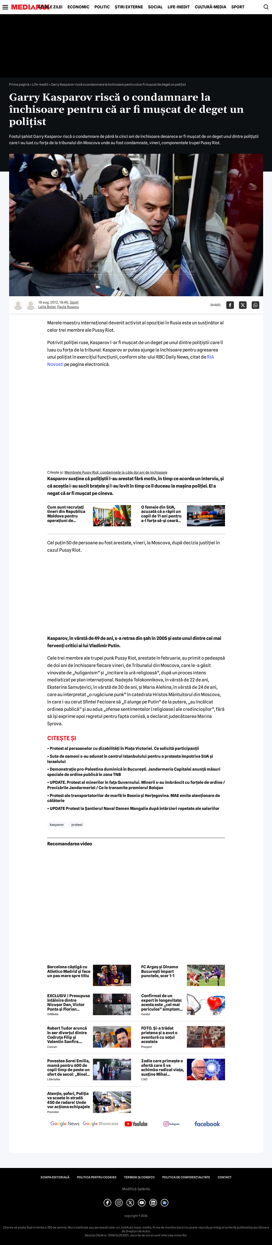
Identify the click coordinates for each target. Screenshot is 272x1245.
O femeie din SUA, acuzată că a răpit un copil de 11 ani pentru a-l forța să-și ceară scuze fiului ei (161, 514)
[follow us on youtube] (136, 1124)
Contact (225, 1177)
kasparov (57, 825)
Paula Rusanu (68, 307)
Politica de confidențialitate (186, 1177)
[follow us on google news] (65, 1124)
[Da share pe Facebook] (230, 305)
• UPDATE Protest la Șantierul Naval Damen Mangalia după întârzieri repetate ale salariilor (133, 808)
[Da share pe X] (243, 305)
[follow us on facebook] (207, 1124)
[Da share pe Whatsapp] (255, 305)
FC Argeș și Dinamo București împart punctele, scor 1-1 (159, 971)
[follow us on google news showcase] (100, 1124)
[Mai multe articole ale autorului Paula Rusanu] (31, 305)
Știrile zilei (50, 7)
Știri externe (129, 7)
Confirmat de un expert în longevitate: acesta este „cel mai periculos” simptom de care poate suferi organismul (161, 1002)
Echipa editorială (55, 1177)
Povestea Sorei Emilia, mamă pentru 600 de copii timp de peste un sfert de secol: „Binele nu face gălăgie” (68, 1067)
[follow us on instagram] (171, 1124)
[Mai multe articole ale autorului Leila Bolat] (18, 305)
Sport (237, 7)
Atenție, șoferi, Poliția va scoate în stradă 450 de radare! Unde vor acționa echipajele (68, 1100)
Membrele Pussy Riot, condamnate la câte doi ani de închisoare (116, 472)
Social (155, 7)
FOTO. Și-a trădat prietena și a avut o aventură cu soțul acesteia (159, 1035)
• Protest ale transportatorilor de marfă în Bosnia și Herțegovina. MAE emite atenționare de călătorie (133, 798)
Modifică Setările (136, 1189)
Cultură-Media (210, 7)
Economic (78, 7)
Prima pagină (19, 84)
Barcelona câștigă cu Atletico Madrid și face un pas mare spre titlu (68, 971)
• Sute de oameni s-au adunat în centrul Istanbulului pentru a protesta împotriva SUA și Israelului (130, 759)
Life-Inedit (179, 7)
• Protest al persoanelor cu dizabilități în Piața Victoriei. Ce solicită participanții (123, 748)
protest (77, 825)
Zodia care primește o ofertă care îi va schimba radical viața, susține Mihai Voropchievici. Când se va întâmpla (162, 1067)
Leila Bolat (47, 307)
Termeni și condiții (139, 1177)
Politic (102, 7)
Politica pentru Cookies (96, 1177)
